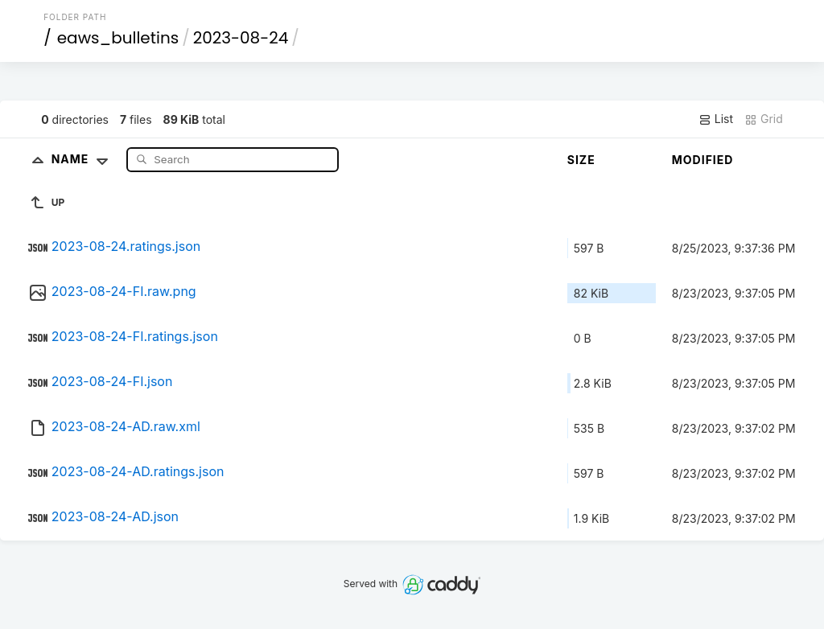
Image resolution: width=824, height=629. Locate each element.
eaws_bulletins (118, 38)
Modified (703, 159)
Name (83, 159)
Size (581, 159)
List (715, 119)
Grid (763, 119)
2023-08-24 (241, 38)
